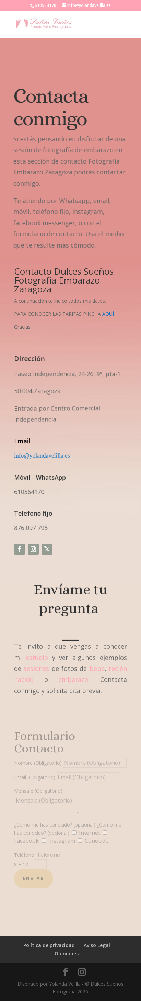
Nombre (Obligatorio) (38, 763)
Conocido (97, 840)
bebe (97, 664)
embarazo (73, 675)
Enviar (33, 878)
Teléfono (24, 855)
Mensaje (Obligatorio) (38, 790)
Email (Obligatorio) (34, 777)
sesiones (36, 664)
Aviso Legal (97, 945)
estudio (37, 653)
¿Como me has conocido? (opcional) (54, 824)
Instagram (61, 840)
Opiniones (67, 953)
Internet (89, 832)
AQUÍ (108, 314)
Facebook (26, 840)
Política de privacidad (49, 945)
